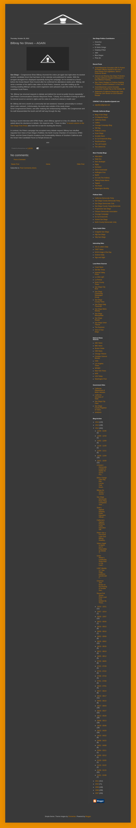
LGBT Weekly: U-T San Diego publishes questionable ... (102, 573)
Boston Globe (99, 348)
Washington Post (101, 379)
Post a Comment (19, 159)
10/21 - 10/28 (101, 461)
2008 (97, 790)
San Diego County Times (99, 301)
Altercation (98, 156)
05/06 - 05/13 (101, 721)
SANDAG (98, 412)
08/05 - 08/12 (101, 656)
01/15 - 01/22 (101, 765)
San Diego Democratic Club (104, 203)
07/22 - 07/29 (101, 666)
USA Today (99, 376)
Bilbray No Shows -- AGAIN (101, 492)
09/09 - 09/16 (101, 631)
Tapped (97, 183)
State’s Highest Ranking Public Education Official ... (101, 512)
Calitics (97, 123)
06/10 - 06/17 (101, 696)
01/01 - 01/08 (101, 775)
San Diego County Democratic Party (107, 201)
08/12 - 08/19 (101, 651)
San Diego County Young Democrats (107, 206)
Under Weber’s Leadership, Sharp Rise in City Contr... (102, 560)
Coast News (99, 267)
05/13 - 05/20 (101, 716)
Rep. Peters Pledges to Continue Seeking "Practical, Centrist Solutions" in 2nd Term (109, 83)
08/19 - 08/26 (101, 646)
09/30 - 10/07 (101, 617)
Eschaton (98, 167)
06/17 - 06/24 (101, 691)
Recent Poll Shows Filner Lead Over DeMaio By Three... (102, 598)
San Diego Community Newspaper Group (99, 294)
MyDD (97, 175)
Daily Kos (98, 159)
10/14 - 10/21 (101, 607)
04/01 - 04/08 (101, 745)
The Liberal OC (100, 147)
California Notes (100, 120)
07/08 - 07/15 (101, 676)
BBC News (98, 346)
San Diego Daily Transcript (100, 305)
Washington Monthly (102, 188)
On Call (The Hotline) (102, 178)
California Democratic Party (104, 198)
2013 (97, 425)
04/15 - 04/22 (101, 736)
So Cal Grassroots (101, 217)
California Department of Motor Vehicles (100, 390)
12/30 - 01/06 (101, 431)
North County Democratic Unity (105, 222)
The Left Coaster (100, 144)
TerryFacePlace (100, 141)
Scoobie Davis (100, 136)
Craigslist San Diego (102, 232)
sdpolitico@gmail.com (102, 105)
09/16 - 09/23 (101, 626)
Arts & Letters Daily (101, 247)
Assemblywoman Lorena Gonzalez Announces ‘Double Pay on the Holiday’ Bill (110, 88)
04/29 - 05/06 (101, 726)
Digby (97, 164)
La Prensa (98, 280)
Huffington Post (100, 172)
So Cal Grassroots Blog (103, 139)
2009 (97, 787)
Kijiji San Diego (100, 234)
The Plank (98, 186)
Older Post (80, 164)
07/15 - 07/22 (101, 671)
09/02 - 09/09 (101, 636)
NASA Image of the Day (103, 252)
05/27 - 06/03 (101, 706)
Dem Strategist (100, 162)
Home (48, 164)
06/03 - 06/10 (101, 701)
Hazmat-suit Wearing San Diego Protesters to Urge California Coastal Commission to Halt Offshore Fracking (110, 78)
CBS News (98, 351)
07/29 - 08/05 (101, 661)
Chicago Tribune (100, 354)
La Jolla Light (99, 277)
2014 (97, 422)
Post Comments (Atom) (28, 168)
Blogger (88, 816)
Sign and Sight (100, 257)
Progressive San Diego (103, 209)
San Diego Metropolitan (99, 314)
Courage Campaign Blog (103, 125)
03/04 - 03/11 (101, 750)
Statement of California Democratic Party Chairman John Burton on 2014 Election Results (109, 93)
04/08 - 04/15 (101, 741)
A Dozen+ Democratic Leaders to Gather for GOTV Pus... (102, 470)
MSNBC (97, 368)
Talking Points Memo (102, 180)
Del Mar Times (100, 270)
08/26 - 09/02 (101, 641)
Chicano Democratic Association (106, 211)
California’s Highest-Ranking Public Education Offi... (101, 525)
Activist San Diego (101, 219)
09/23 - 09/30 (101, 622)
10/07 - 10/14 (101, 612)
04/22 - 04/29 (101, 731)
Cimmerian (72, 816)
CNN (96, 361)
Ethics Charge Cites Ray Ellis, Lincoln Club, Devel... (102, 482)
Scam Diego (99, 133)
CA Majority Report (101, 117)
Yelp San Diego (100, 237)
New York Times (100, 371)
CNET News (99, 249)
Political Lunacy (100, 131)
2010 (97, 784)
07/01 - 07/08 (101, 681)
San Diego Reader (98, 319)
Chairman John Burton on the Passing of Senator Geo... (102, 585)
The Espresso (99, 327)
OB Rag (97, 128)
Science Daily (99, 255)
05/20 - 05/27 (101, 711)
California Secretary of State (99, 397)
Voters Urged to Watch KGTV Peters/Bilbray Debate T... (102, 548)
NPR (96, 374)
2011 (97, 781)
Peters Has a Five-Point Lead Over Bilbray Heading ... (101, 536)
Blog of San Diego (101, 115)
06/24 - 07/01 (101, 686)
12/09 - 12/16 (101, 436)
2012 (97, 428)
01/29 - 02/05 (101, 760)
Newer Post (15, 164)
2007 (97, 793)
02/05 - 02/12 (101, 755)
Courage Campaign (101, 214)
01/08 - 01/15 (101, 770)
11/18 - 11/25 (101, 446)
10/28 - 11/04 (101, 456)
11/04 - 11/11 (101, 451)
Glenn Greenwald (101, 170)
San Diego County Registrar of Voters (101, 408)
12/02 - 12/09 (101, 441)
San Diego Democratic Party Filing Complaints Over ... (102, 501)
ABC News (98, 343)
